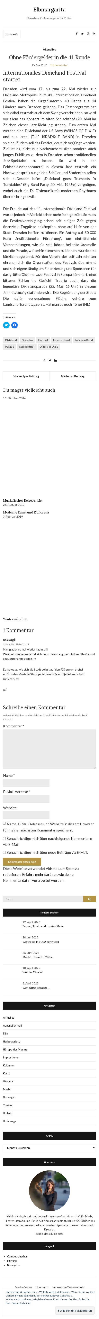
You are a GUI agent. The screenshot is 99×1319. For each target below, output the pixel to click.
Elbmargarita (49, 9)
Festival (43, 340)
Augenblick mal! (12, 1025)
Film (5, 1033)
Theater (8, 1105)
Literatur (8, 1081)
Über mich (42, 1287)
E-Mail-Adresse (16, 791)
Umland (7, 1113)
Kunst (6, 1073)
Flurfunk (12, 1260)
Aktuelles (49, 49)
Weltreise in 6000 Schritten (40, 942)
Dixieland (11, 340)
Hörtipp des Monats (15, 1049)
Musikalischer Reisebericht (23, 500)
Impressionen (11, 1057)
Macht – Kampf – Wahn (37, 957)
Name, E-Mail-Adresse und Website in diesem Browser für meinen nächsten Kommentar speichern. (48, 827)
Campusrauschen (17, 1256)
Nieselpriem (14, 1265)
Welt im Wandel (32, 972)
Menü (12, 34)
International (61, 340)
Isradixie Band (84, 340)
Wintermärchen (15, 619)
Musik (6, 1089)
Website (10, 808)
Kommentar (13, 726)
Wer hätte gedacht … (36, 988)
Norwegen (9, 1097)
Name (9, 775)
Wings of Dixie (49, 346)
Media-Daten (23, 1287)
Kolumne (8, 1065)
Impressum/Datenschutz (68, 1287)
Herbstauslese (11, 1041)
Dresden (27, 340)
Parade (9, 346)
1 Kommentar (59, 65)
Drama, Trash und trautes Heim (43, 926)
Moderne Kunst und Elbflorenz (26, 512)
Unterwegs (9, 1121)
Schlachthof (27, 346)
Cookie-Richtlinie (20, 1302)
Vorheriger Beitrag (26, 376)
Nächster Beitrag (72, 376)
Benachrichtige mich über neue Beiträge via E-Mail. (47, 852)
